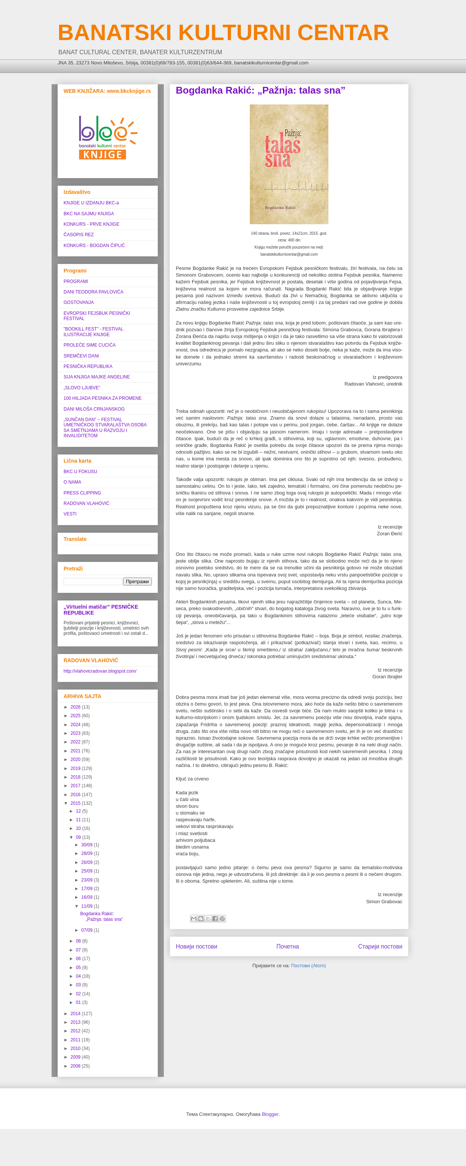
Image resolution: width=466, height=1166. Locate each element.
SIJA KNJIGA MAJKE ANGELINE (97, 377)
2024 (76, 724)
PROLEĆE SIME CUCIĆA (90, 345)
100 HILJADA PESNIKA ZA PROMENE (103, 398)
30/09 (87, 844)
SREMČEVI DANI (81, 356)
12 (79, 811)
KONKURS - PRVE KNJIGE (91, 224)
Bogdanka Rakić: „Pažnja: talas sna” (261, 90)
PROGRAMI (76, 281)
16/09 (87, 897)
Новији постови (196, 946)
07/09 (87, 930)
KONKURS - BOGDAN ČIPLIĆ (94, 245)
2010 (76, 1048)
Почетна (287, 946)
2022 (76, 742)
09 (79, 837)
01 (79, 1002)
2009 (76, 1057)
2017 (76, 785)
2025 (76, 715)
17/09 (87, 888)
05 (79, 967)
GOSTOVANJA (79, 302)
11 (79, 819)
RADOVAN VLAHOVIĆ (86, 503)
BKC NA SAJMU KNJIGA (89, 213)
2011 (76, 1039)
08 (79, 941)
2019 (76, 768)
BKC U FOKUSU (80, 471)
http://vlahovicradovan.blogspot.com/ (100, 671)
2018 (76, 777)
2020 (76, 759)
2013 (76, 1022)
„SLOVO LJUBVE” (82, 387)
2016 (76, 794)
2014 (76, 1013)
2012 (76, 1030)
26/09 (87, 862)
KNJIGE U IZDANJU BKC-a (91, 203)
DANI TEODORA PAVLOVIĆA (93, 292)
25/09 (87, 871)
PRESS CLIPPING (82, 493)
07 (79, 950)
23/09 (87, 880)
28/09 (87, 853)
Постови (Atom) (308, 965)
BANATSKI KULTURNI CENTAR (223, 32)
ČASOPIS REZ (79, 234)
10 (79, 828)
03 (79, 984)
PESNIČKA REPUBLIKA (88, 366)
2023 (76, 733)
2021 (76, 751)
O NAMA (72, 482)
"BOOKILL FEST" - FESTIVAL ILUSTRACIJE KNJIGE (93, 331)
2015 (76, 803)
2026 (76, 707)
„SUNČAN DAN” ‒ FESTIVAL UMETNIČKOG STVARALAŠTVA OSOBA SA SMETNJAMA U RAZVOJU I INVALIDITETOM (105, 427)
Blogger (270, 1114)
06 (79, 958)
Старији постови (380, 946)
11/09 (87, 906)
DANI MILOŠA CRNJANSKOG (94, 409)
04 (79, 976)
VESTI (70, 514)
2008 (76, 1066)
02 (79, 993)
